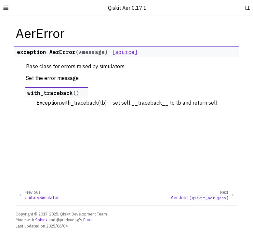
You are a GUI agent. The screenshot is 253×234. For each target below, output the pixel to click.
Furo (87, 219)
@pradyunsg (67, 219)
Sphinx (41, 219)
